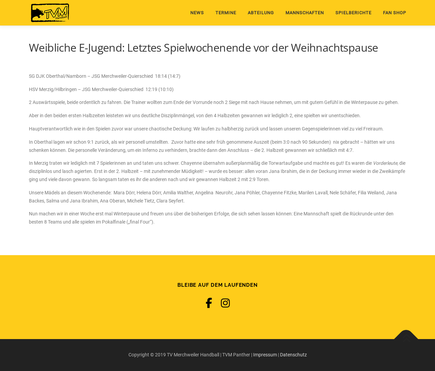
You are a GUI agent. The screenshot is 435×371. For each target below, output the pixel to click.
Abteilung (261, 12)
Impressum (265, 354)
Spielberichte (353, 12)
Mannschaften (304, 12)
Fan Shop (394, 12)
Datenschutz (293, 354)
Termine (225, 12)
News (197, 12)
